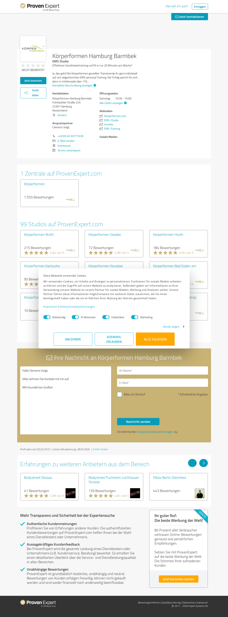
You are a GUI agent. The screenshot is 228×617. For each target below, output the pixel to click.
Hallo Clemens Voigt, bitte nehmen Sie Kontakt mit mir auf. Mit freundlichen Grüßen (65, 400)
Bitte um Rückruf (134, 394)
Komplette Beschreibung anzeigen (73, 85)
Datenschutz (188, 602)
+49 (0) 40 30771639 (70, 136)
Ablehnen (73, 341)
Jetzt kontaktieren (189, 16)
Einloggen (200, 6)
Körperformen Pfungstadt (43, 297)
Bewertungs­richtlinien (149, 602)
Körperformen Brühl (39, 234)
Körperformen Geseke (105, 234)
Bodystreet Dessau (38, 477)
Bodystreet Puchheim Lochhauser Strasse (114, 479)
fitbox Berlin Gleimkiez (169, 477)
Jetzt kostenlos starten (178, 579)
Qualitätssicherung (171, 602)
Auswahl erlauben (114, 341)
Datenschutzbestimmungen (87, 308)
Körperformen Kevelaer (106, 265)
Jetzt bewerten (33, 80)
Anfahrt (62, 115)
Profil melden (100, 449)
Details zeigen (161, 328)
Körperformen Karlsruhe (42, 265)
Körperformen (34, 183)
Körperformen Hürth (168, 234)
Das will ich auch (177, 6)
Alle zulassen (155, 341)
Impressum (61, 308)
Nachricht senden (138, 421)
